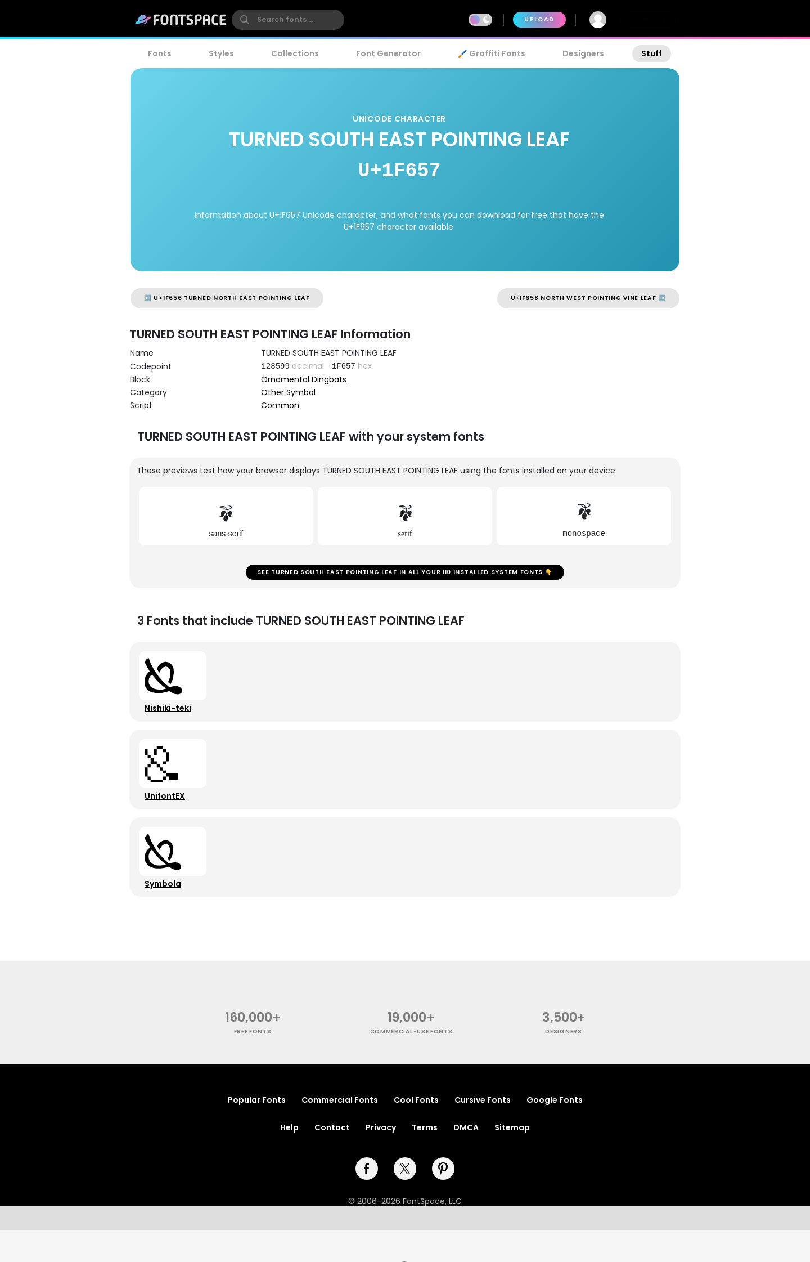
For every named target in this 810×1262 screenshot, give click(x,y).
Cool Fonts (416, 1132)
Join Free (649, 19)
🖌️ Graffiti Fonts (491, 53)
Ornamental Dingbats (303, 379)
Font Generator (388, 53)
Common (280, 405)
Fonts (160, 53)
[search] (288, 20)
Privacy (381, 1159)
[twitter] (405, 1200)
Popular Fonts (257, 1132)
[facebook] (367, 1200)
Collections (295, 53)
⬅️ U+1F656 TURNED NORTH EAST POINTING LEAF (227, 298)
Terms (425, 1159)
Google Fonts (554, 1132)
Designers (583, 53)
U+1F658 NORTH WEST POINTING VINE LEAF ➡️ (588, 298)
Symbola (166, 911)
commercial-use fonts (411, 1063)
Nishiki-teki (171, 720)
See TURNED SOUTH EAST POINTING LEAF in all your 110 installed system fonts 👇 (404, 576)
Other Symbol (288, 392)
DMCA (466, 1159)
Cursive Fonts (482, 1132)
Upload (539, 19)
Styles (221, 53)
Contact (332, 1159)
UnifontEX (168, 815)
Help (289, 1159)
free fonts (253, 1063)
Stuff (651, 53)
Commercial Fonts (340, 1132)
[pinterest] (443, 1200)
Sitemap (512, 1159)
